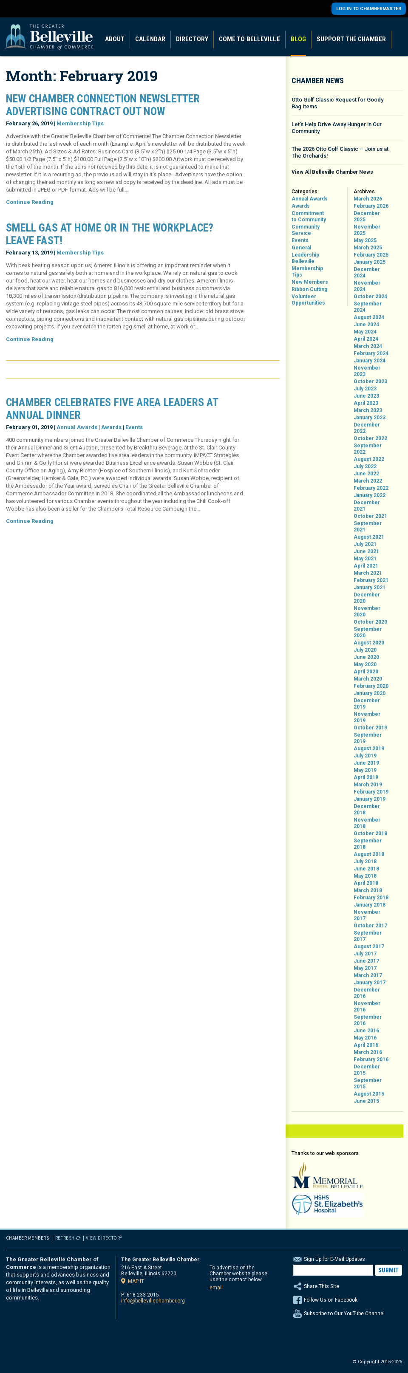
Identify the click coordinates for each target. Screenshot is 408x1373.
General (301, 248)
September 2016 (368, 1020)
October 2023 (370, 381)
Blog (298, 39)
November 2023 (367, 371)
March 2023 (368, 410)
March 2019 (368, 785)
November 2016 (367, 1006)
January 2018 (369, 905)
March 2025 (368, 248)
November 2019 (367, 717)
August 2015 (369, 1094)
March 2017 (368, 975)
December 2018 (367, 809)
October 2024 (370, 296)
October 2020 (370, 622)
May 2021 (365, 559)
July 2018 (365, 861)
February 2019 (371, 792)
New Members (310, 282)
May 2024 (365, 332)
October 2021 (370, 516)
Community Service (306, 230)
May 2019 (365, 770)
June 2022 (366, 474)
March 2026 (368, 199)
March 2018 (368, 890)
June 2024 (366, 325)
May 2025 (365, 240)
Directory (192, 39)
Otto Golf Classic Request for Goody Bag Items (337, 103)
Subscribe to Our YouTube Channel (344, 1313)
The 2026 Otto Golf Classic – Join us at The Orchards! (340, 152)
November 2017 (367, 915)
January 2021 (369, 587)
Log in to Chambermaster (368, 8)
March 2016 (368, 1052)
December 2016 (367, 993)
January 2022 (369, 495)
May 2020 (365, 664)
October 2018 (370, 833)
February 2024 (371, 353)
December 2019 (367, 704)
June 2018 (366, 869)
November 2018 (367, 823)
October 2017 (370, 926)
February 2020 (371, 686)
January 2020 (369, 693)
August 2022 (369, 459)
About (115, 39)
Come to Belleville (249, 39)
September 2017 (368, 936)
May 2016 (365, 1038)
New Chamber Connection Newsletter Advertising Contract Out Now (103, 105)
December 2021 (367, 506)
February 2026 (371, 206)
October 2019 (370, 728)
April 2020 (366, 672)
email (216, 1288)
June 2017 (366, 961)
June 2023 (366, 396)
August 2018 (369, 854)
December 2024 (367, 272)
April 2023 (366, 403)
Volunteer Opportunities (308, 300)
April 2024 (366, 339)
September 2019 (368, 738)
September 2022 (368, 449)
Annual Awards (77, 427)
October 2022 (370, 438)
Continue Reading (30, 202)
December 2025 (367, 216)
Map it (136, 1281)
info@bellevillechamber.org (153, 1301)
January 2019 (369, 799)
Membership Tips (80, 123)
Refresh (65, 1238)
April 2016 (366, 1045)
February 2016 (371, 1059)
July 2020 (365, 650)
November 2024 (367, 286)
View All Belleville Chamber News (332, 172)
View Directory (104, 1238)
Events (134, 427)
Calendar (150, 39)
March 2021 (368, 573)
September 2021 (368, 526)
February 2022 (371, 488)
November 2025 (367, 230)
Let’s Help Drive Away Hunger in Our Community (337, 127)
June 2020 (366, 657)
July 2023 (365, 389)
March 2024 (368, 346)
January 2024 (369, 361)
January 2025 (369, 262)
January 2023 (369, 418)
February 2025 (371, 255)
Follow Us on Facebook (330, 1300)
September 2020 (368, 632)
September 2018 (368, 844)
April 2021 (366, 566)
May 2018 (365, 876)
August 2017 (369, 946)
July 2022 (365, 466)
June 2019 (366, 763)
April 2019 (366, 777)
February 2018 (371, 898)
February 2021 (371, 580)
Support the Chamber (351, 39)
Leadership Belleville (305, 258)
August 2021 (369, 537)
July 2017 (365, 954)
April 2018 (366, 883)
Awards (111, 427)
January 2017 (369, 983)
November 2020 (367, 611)
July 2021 (365, 544)
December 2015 (367, 1070)
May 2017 (365, 968)
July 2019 (365, 756)
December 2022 (367, 428)
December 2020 (367, 598)
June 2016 (366, 1031)
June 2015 (366, 1101)
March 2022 (368, 481)
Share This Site (347, 1286)
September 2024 (368, 307)
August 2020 (369, 643)
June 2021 (366, 551)
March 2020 (368, 679)
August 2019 (369, 748)
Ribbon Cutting (309, 289)
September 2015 (368, 1083)
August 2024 (369, 317)
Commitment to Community (309, 216)
